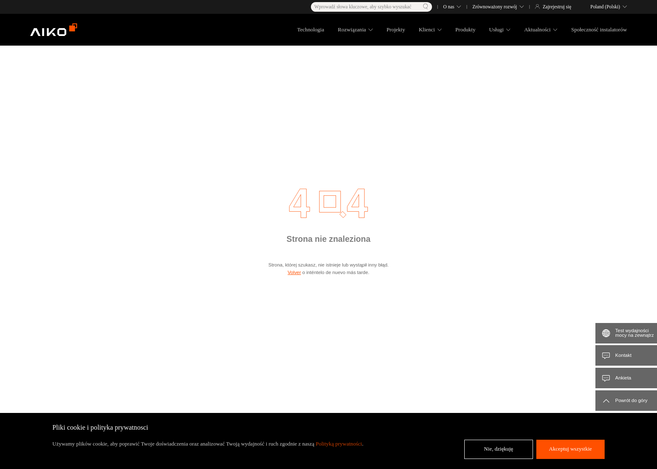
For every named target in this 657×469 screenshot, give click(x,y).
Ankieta (623, 377)
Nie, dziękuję (498, 449)
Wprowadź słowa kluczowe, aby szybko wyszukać (362, 6)
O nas (448, 6)
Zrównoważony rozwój (495, 6)
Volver (294, 272)
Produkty (465, 30)
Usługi (496, 30)
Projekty (396, 30)
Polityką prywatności (339, 444)
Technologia (310, 30)
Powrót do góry (631, 400)
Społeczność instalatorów (599, 30)
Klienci (427, 30)
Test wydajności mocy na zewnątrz (634, 333)
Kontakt (623, 355)
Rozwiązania (352, 30)
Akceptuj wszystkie (570, 449)
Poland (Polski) (605, 6)
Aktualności (537, 30)
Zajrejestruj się (557, 6)
